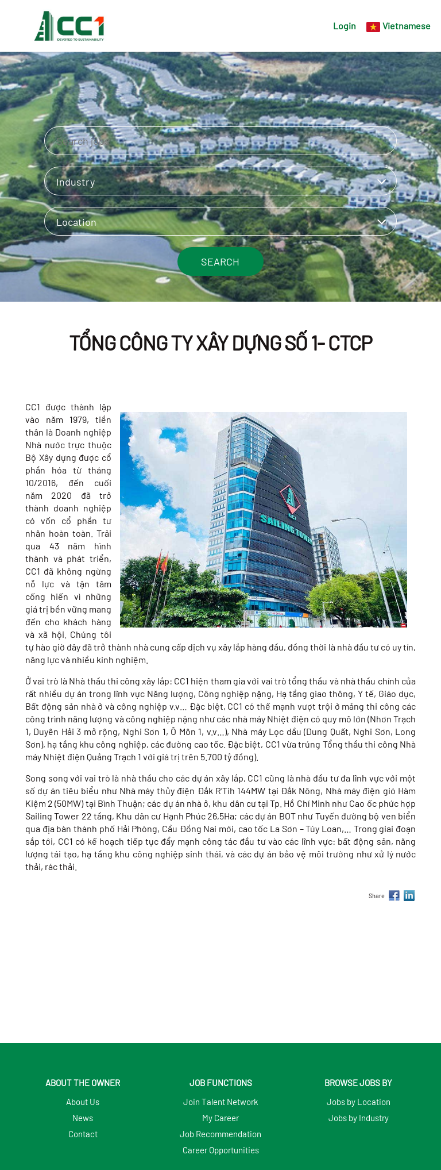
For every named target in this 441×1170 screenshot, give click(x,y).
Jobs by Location (358, 1101)
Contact (83, 1134)
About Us (82, 1101)
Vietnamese (406, 25)
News (82, 1118)
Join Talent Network (220, 1101)
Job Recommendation (220, 1134)
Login (344, 25)
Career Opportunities (221, 1150)
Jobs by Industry (358, 1118)
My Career (220, 1118)
